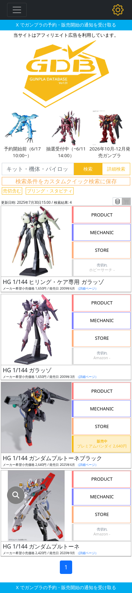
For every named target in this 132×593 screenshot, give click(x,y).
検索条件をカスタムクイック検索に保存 (66, 181)
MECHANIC (102, 232)
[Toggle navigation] (17, 10)
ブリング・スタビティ (50, 191)
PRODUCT (102, 215)
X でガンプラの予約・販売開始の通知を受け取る (66, 25)
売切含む (12, 191)
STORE (102, 250)
